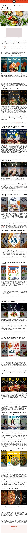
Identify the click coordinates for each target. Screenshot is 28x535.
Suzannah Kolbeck (3, 9)
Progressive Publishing (25, 176)
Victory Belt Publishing (25, 211)
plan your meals (18, 122)
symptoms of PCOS (19, 433)
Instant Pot (5, 145)
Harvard (5, 46)
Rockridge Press (25, 71)
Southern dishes (3, 226)
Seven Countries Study (16, 114)
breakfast (20, 185)
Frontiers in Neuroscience (11, 40)
